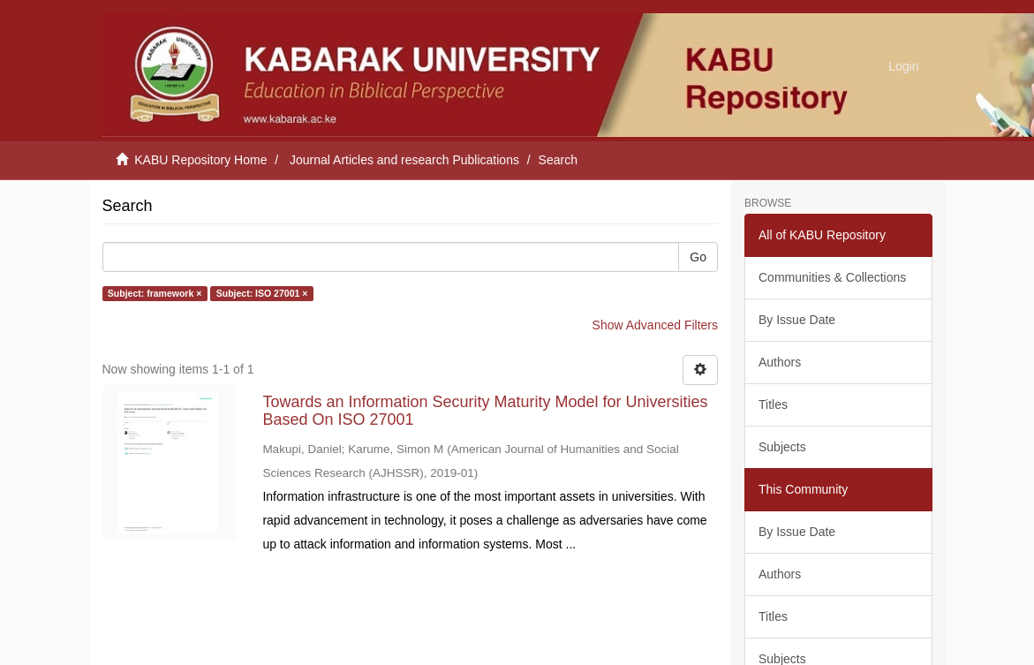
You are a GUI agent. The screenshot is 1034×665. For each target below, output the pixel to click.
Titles (773, 404)
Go (698, 257)
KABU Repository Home (200, 160)
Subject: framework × (155, 293)
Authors (780, 362)
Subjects (782, 447)
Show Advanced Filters (655, 325)
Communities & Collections (832, 277)
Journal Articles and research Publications (404, 160)
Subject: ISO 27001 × (262, 293)
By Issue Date (797, 320)
